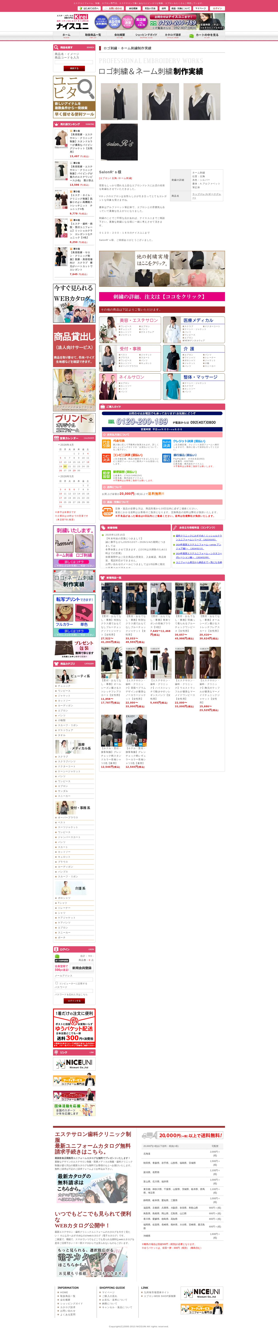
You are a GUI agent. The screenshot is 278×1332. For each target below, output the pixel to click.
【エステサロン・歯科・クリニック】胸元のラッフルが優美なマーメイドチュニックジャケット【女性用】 (210, 691)
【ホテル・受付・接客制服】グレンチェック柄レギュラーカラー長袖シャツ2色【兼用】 (136, 755)
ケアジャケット (67, 917)
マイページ (108, 1292)
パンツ (62, 715)
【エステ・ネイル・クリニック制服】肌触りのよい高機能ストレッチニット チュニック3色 (81, 202)
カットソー (64, 700)
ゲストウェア (65, 730)
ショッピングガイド (71, 1303)
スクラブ (63, 756)
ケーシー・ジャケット (195, 329)
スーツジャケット (68, 827)
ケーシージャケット (69, 771)
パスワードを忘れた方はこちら (71, 994)
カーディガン (65, 705)
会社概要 (65, 1299)
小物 (207, 363)
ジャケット (64, 695)
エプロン (63, 710)
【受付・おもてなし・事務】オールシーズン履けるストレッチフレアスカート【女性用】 (210, 623)
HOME (64, 1292)
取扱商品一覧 (68, 1296)
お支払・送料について (114, 1299)
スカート (63, 847)
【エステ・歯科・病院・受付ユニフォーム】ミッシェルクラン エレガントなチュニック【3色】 (81, 230)
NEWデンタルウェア (195, 340)
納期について (109, 1303)
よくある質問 (68, 1314)
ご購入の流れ (109, 1296)
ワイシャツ (190, 357)
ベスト (62, 822)
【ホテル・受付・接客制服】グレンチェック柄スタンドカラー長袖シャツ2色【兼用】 (111, 755)
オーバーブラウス (68, 817)
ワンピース (64, 690)
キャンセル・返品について (117, 1307)
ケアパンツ (64, 922)
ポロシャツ (64, 898)
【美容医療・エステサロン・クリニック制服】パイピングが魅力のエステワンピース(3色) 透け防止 (82, 173)
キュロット (64, 856)
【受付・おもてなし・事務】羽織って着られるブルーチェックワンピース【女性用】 (185, 623)
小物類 (62, 720)
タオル (62, 735)
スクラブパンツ (67, 761)
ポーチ (62, 937)
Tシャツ (62, 903)
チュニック (64, 686)
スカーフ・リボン (68, 725)
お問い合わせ (68, 1310)
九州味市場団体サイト (156, 1292)
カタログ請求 (68, 1307)
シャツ (62, 913)
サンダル (63, 791)
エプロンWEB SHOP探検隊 (160, 1296)
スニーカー (64, 796)
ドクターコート (67, 766)
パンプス (63, 871)
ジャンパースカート (69, 837)
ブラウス (63, 861)
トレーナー (64, 908)
